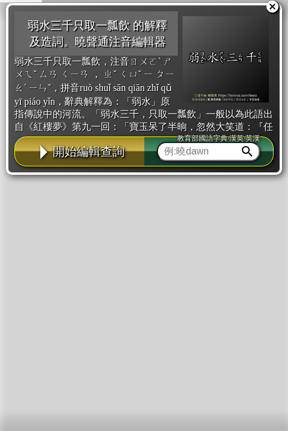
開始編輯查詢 (80, 151)
